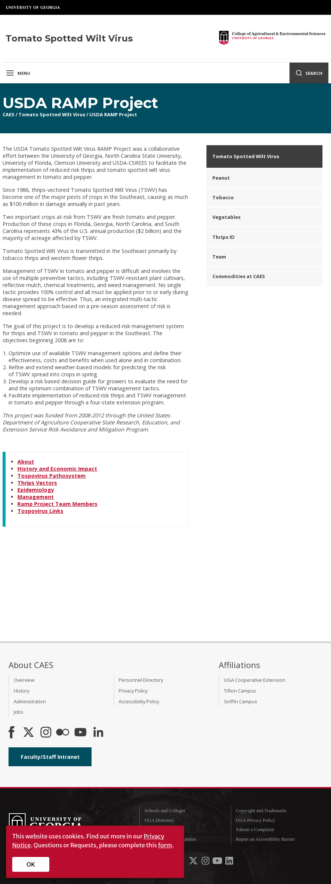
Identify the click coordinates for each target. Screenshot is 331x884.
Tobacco (223, 197)
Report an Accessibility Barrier (265, 839)
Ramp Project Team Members (57, 503)
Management (35, 496)
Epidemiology (35, 489)
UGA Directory (159, 820)
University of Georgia (33, 7)
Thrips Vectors (37, 482)
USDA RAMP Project (113, 114)
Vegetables (226, 217)
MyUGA (153, 829)
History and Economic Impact (57, 468)
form (165, 845)
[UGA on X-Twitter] (194, 862)
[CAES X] (29, 733)
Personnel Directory (141, 680)
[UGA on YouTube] (218, 862)
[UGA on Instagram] (206, 862)
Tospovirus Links (40, 510)
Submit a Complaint (255, 829)
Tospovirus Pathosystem (51, 475)
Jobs (18, 711)
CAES (8, 114)
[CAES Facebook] (11, 733)
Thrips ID (223, 237)
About (25, 461)
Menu (18, 73)
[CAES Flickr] (63, 733)
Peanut (221, 177)
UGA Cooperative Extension (254, 680)
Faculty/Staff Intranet (50, 756)
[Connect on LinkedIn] (98, 733)
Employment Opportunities (170, 839)
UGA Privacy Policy (255, 820)
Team (219, 256)
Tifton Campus (240, 690)
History (21, 690)
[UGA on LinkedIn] (229, 862)
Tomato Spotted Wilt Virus (52, 114)
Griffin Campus (240, 701)
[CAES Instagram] (46, 733)
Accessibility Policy (139, 701)
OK (31, 864)
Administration (30, 701)
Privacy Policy (133, 690)
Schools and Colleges (165, 810)
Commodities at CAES (238, 276)
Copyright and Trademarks (261, 810)
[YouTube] (80, 733)
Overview (24, 680)
